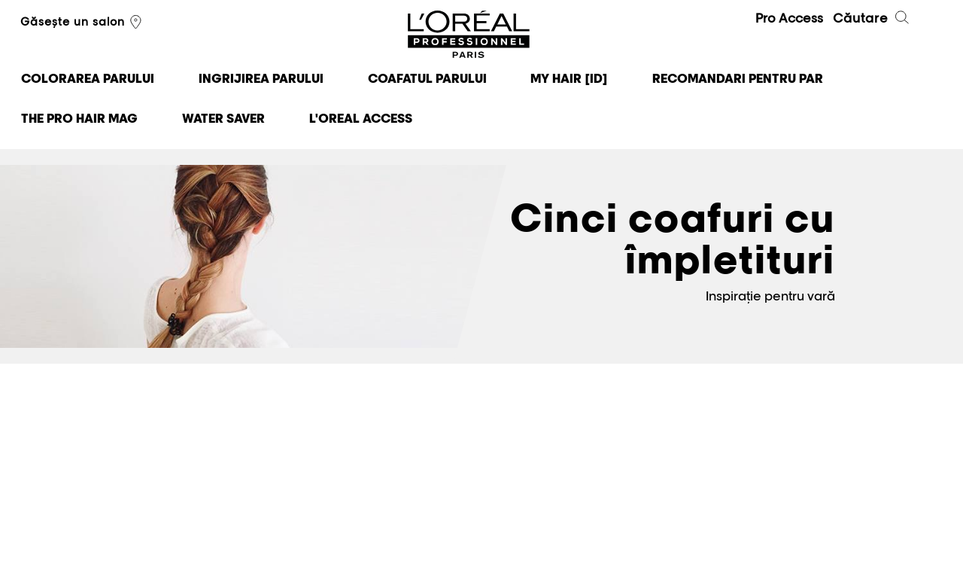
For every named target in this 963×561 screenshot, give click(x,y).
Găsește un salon (82, 22)
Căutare (871, 20)
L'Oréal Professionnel (468, 35)
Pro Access (789, 18)
